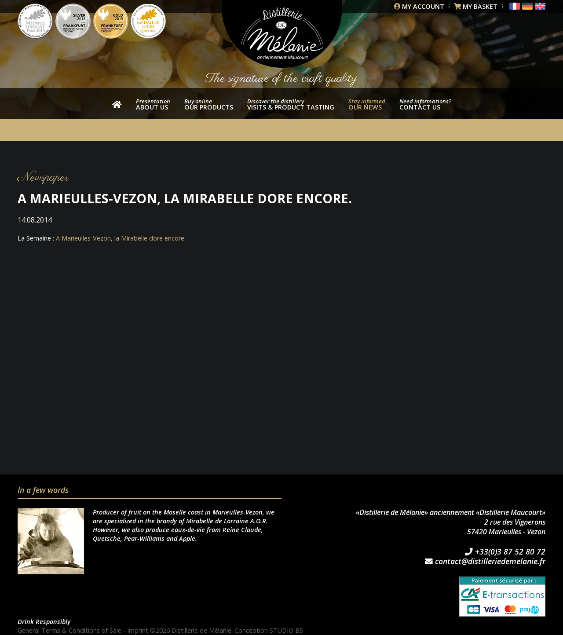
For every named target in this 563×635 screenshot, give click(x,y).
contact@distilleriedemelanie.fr (485, 562)
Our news (366, 104)
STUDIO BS (286, 630)
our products (208, 104)
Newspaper (43, 177)
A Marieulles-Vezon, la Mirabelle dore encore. (121, 238)
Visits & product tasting (290, 104)
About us (153, 104)
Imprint (137, 630)
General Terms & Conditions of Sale (69, 630)
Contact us (425, 104)
